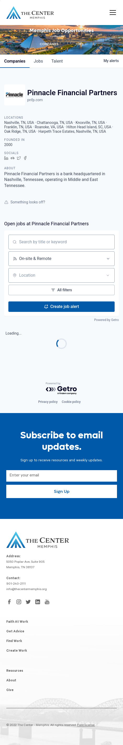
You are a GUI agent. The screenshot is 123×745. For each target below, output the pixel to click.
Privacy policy (48, 402)
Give (10, 690)
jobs (38, 61)
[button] (112, 12)
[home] (30, 12)
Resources (14, 671)
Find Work (14, 641)
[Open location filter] (108, 275)
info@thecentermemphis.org (26, 589)
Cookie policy (71, 402)
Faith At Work (17, 622)
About (11, 681)
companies (14, 61)
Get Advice (15, 632)
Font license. (86, 725)
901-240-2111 (16, 584)
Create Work (16, 651)
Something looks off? (24, 202)
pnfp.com (35, 100)
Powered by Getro (106, 320)
